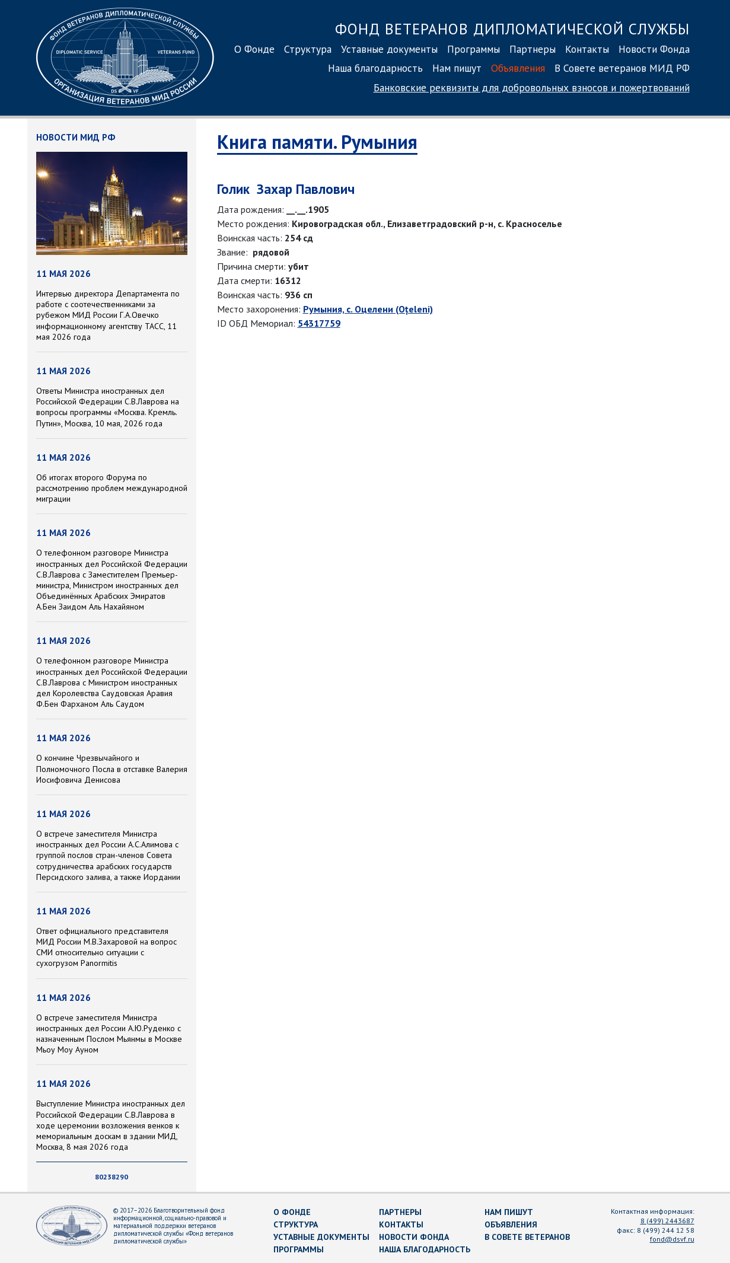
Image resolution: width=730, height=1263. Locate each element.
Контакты (587, 49)
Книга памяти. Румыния (317, 141)
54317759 (319, 323)
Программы (473, 49)
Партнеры (532, 49)
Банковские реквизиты (532, 87)
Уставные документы (389, 49)
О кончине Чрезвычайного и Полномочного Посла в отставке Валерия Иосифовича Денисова (111, 768)
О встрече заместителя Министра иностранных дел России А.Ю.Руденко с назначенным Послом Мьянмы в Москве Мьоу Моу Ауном (109, 1033)
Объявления (518, 68)
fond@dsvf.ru (672, 1239)
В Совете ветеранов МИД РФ (622, 68)
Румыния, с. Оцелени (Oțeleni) (368, 309)
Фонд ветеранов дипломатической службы (512, 29)
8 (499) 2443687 (667, 1220)
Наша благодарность (375, 68)
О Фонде (254, 49)
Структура (307, 49)
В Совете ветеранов (527, 1237)
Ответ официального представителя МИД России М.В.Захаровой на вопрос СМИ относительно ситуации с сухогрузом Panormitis (106, 947)
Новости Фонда (654, 49)
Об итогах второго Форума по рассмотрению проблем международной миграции (111, 488)
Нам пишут (457, 68)
